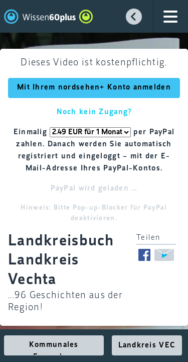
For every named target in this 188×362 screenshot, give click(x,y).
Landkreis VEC (147, 345)
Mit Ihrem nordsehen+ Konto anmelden (94, 87)
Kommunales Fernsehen (54, 348)
